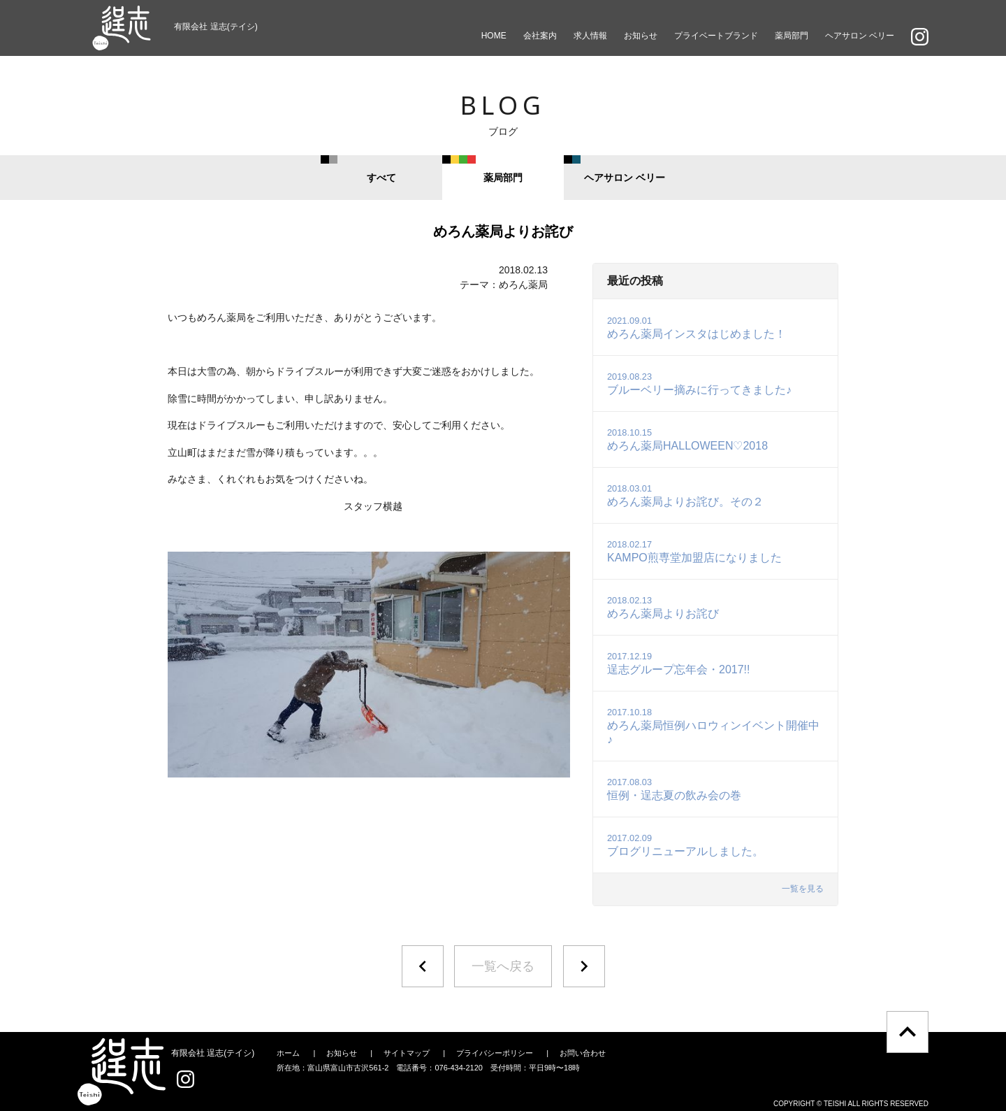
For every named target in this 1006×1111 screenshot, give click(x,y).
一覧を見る (803, 889)
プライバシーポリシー (494, 1053)
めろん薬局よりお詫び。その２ (685, 495)
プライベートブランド (716, 36)
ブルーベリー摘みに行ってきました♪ (699, 383)
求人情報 (590, 36)
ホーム (288, 1053)
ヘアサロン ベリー (859, 36)
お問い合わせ (583, 1053)
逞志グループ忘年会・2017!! (678, 663)
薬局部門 (791, 36)
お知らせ (640, 36)
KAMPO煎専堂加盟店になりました (694, 551)
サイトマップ (407, 1053)
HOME (493, 36)
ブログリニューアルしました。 (685, 845)
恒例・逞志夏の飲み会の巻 (674, 789)
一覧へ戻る (503, 966)
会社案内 (540, 36)
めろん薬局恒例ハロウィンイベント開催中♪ (713, 726)
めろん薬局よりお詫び (663, 607)
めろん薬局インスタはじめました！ (696, 327)
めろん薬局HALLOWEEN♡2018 (687, 439)
